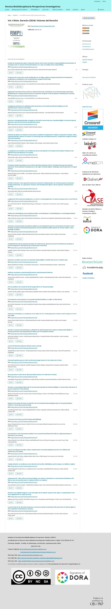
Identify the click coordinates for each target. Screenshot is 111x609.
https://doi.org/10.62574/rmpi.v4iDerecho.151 (24, 171)
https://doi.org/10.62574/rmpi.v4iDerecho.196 (24, 231)
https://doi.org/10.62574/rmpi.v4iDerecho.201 (24, 301)
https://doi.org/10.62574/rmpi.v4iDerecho (43, 26)
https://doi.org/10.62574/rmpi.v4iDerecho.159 (24, 188)
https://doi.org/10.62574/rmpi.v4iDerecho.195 (24, 215)
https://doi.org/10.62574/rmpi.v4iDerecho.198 (24, 262)
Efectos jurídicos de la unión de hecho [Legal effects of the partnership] (30, 287)
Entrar (104, 1)
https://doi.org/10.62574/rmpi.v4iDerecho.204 (24, 348)
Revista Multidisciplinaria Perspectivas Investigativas (32, 6)
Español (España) (87, 59)
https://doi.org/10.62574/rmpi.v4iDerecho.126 (24, 81)
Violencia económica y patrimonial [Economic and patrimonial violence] (30, 272)
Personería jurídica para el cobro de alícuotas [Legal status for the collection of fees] (34, 360)
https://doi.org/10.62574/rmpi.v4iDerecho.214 (24, 496)
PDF (11, 72)
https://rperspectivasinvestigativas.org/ (30, 555)
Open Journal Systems (89, 77)
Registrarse (97, 1)
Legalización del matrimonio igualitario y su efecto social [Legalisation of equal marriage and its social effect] (42, 199)
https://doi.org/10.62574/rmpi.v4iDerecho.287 (24, 511)
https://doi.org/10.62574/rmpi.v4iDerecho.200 (24, 289)
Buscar (102, 9)
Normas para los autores (19, 9)
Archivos (75, 9)
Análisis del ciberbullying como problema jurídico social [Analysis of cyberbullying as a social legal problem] (41, 213)
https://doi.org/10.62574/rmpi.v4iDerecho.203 (24, 334)
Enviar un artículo (89, 18)
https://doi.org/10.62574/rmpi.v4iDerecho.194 (24, 201)
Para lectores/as (86, 44)
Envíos (68, 9)
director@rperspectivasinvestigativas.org (33, 549)
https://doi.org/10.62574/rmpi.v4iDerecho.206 (24, 377)
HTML (20, 72)
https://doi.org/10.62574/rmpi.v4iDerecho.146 (24, 155)
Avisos (83, 9)
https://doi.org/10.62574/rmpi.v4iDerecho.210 (24, 437)
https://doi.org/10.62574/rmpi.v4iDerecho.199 (24, 274)
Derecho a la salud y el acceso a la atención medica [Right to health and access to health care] (37, 260)
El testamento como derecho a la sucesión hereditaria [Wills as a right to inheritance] (35, 299)
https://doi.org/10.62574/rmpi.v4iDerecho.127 (24, 95)
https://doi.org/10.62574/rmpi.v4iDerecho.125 (24, 67)
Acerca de (45, 9)
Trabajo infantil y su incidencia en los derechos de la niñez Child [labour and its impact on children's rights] (41, 464)
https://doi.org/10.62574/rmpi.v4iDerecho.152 (24, 140)
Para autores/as (86, 46)
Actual (7, 9)
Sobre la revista (57, 9)
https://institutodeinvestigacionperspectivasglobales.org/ (36, 561)
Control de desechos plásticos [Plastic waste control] (24, 346)
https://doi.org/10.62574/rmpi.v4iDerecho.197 (24, 248)
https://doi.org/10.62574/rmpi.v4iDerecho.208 (24, 407)
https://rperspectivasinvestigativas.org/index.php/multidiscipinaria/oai (40, 558)
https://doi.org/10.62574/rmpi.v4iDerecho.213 (24, 482)
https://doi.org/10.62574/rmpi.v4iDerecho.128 (24, 110)
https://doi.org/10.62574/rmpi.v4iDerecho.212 (24, 466)
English (84, 62)
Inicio (9, 15)
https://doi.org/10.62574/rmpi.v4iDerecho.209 (24, 421)
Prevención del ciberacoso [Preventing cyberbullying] (24, 419)
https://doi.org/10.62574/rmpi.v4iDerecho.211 (24, 453)
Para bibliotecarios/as (88, 49)
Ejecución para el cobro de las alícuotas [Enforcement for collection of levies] (32, 374)
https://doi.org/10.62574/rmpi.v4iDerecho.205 (24, 362)
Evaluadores (35, 9)
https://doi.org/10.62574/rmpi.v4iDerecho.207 (24, 391)
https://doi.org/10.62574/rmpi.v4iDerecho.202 (24, 317)
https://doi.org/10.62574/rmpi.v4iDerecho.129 (24, 124)
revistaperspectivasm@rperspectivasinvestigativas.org (38, 552)
